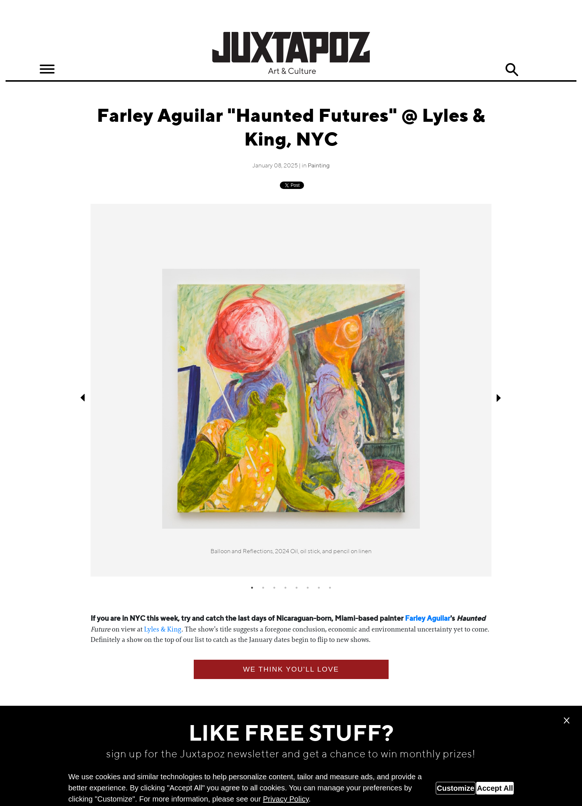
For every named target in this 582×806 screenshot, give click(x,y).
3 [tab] (274, 587)
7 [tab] (319, 587)
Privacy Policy (285, 799)
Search (512, 69)
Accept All (495, 788)
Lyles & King (163, 629)
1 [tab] (252, 587)
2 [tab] (263, 587)
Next (498, 397)
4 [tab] (285, 587)
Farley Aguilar (427, 618)
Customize (455, 788)
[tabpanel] (291, 390)
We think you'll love (291, 669)
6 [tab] (307, 587)
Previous (83, 397)
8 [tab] (330, 587)
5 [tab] (296, 587)
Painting (319, 166)
